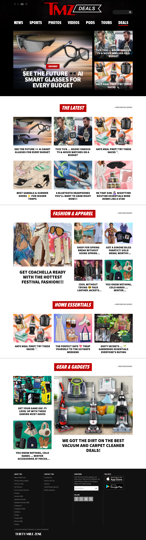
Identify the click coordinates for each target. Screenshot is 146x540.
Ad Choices (18, 487)
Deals (123, 23)
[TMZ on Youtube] (22, 4)
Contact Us (48, 478)
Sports (35, 23)
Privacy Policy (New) (21, 481)
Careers (47, 484)
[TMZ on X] (18, 4)
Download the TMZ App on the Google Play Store (114, 486)
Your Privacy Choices (21, 490)
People (16, 515)
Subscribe (96, 488)
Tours (106, 23)
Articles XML (18, 496)
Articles (17, 493)
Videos (73, 23)
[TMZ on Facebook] (15, 4)
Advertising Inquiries (51, 487)
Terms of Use (19, 484)
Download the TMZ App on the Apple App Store (114, 479)
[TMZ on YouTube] (86, 499)
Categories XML (19, 509)
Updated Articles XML (21, 502)
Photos (54, 23)
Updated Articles (20, 499)
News (18, 23)
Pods (90, 23)
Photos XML (18, 521)
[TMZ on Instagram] (26, 4)
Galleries (17, 512)
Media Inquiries (49, 490)
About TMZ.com (20, 478)
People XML (18, 518)
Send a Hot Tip (49, 481)
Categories (18, 506)
